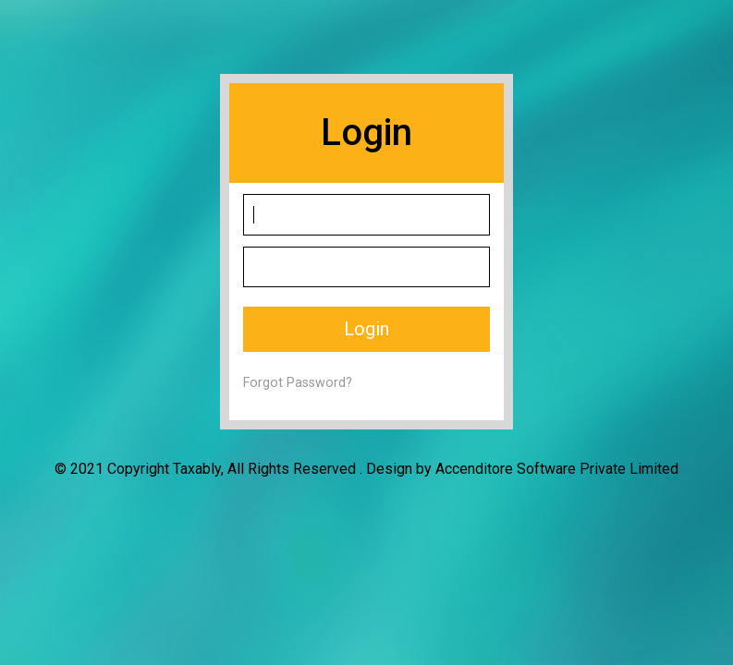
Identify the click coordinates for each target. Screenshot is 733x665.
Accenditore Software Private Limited (556, 469)
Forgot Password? (297, 383)
